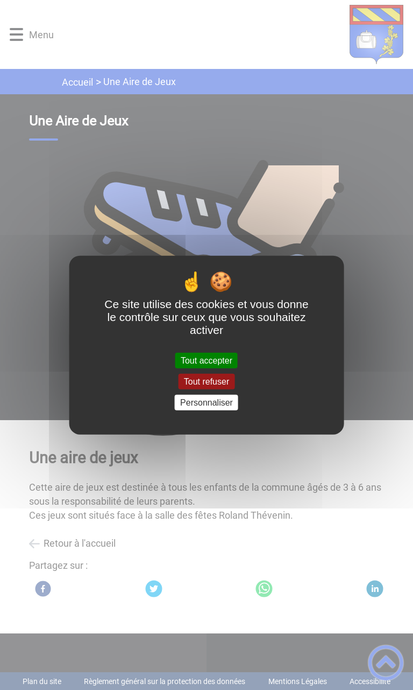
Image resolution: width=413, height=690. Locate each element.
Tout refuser (206, 381)
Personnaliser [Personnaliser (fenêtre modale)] (206, 402)
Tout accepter (206, 360)
